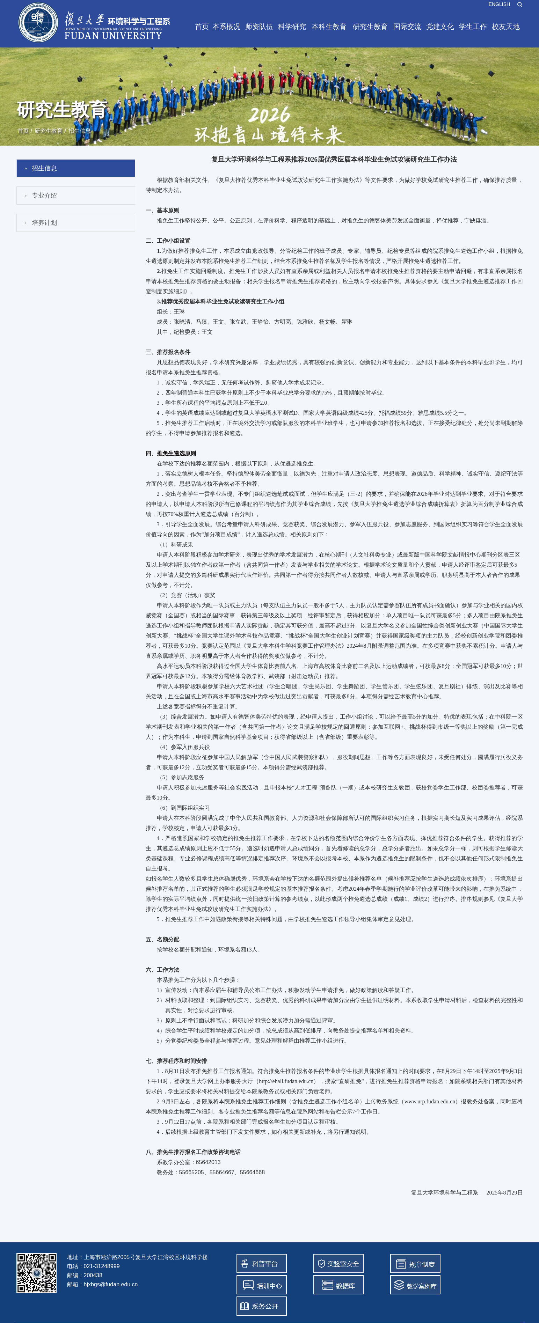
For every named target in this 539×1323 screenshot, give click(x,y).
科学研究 (292, 26)
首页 (202, 26)
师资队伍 (259, 26)
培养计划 (44, 222)
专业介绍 (44, 195)
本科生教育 (329, 26)
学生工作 (473, 26)
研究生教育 (370, 26)
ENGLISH (499, 4)
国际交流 (407, 26)
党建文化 (440, 26)
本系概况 (226, 26)
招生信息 (79, 131)
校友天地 (506, 26)
